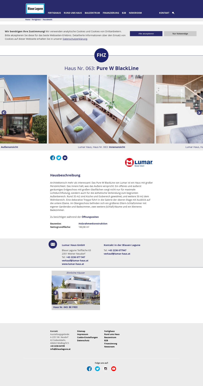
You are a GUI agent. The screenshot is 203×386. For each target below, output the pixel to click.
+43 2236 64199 (57, 346)
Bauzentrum (92, 12)
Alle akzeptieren (146, 33)
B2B (124, 12)
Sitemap (81, 331)
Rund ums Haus (73, 12)
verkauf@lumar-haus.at (75, 260)
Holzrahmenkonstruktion (93, 223)
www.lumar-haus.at (73, 263)
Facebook (52, 157)
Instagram (105, 368)
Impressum (82, 334)
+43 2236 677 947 (75, 257)
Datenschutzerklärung (75, 38)
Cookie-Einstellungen (87, 337)
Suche (175, 13)
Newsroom (135, 12)
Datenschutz (83, 340)
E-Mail (65, 157)
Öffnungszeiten (90, 216)
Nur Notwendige (180, 33)
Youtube (113, 368)
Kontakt (164, 12)
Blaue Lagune (35, 8)
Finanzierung (111, 12)
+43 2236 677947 (117, 250)
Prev (3, 112)
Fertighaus (54, 12)
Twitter (58, 157)
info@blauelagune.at (60, 349)
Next (97, 292)
